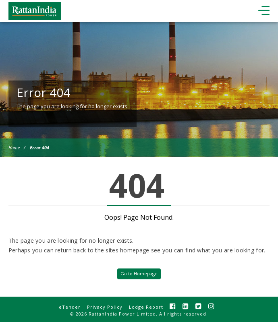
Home (14, 147)
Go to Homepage (139, 273)
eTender (70, 307)
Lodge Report (146, 307)
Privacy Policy (104, 307)
